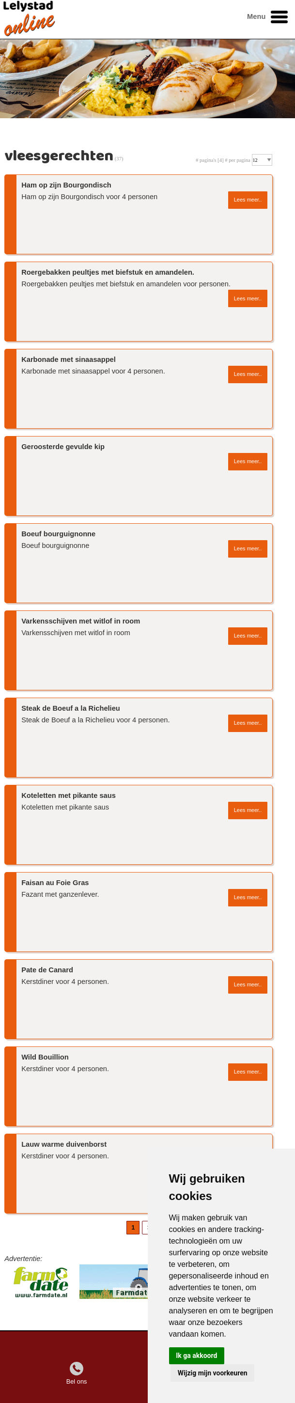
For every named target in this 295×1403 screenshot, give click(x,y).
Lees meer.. (248, 200)
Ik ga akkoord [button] (196, 1355)
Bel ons (76, 1381)
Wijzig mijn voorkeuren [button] (213, 1373)
